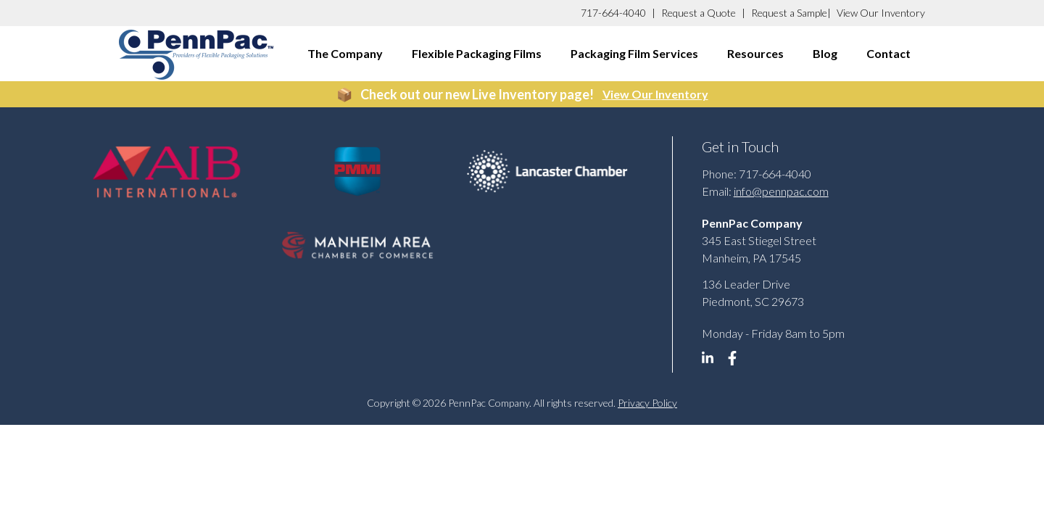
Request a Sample (789, 13)
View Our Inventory (881, 13)
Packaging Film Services (634, 53)
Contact (888, 53)
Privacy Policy (647, 403)
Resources (755, 53)
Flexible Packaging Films (477, 53)
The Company (345, 53)
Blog (825, 53)
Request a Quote (698, 13)
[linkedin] (713, 362)
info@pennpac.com (781, 191)
